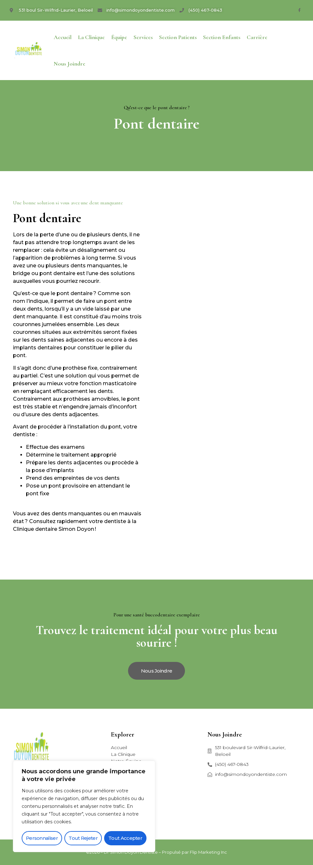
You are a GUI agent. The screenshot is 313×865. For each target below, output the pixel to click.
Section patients (178, 37)
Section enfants (221, 37)
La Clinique (91, 37)
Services (143, 37)
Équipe (119, 37)
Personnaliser (42, 838)
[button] (156, 671)
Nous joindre (69, 63)
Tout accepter (125, 838)
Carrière (257, 37)
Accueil (62, 37)
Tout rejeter (83, 838)
